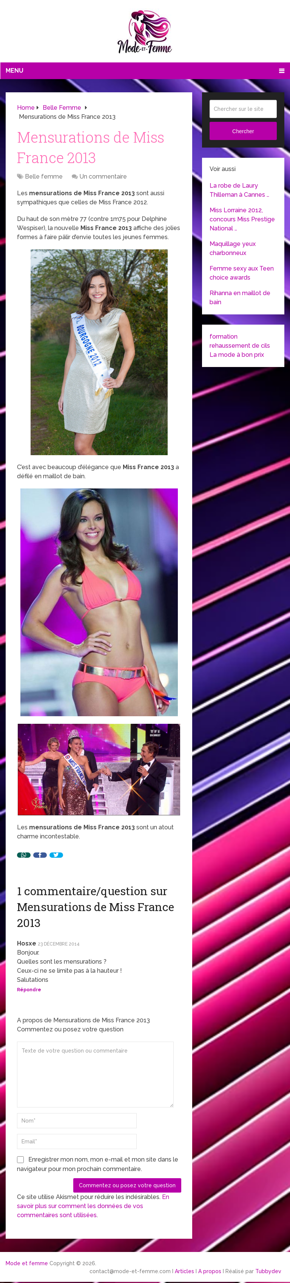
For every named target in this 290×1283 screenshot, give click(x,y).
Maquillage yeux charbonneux (233, 248)
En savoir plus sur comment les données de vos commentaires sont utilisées (93, 1206)
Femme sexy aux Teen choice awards (242, 273)
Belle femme (44, 176)
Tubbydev (268, 1271)
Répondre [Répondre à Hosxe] (29, 989)
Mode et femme (27, 1263)
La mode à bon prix (237, 354)
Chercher (243, 131)
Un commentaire (103, 176)
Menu (14, 70)
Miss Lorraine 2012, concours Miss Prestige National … (242, 219)
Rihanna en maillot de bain (240, 297)
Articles (184, 1271)
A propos (209, 1271)
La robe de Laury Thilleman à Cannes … (239, 190)
